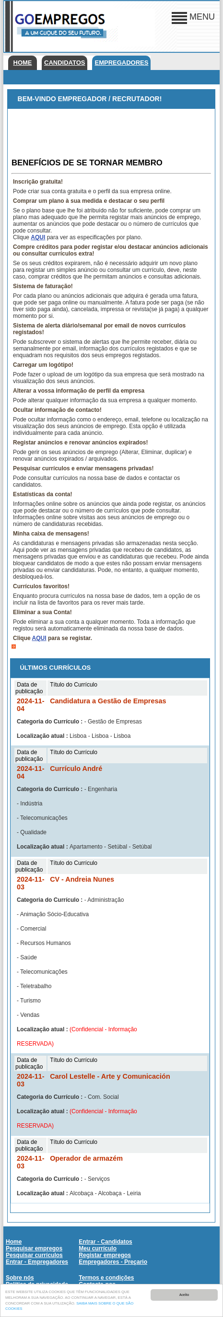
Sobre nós (20, 1277)
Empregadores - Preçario (113, 1262)
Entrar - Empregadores (37, 1262)
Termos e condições (106, 1277)
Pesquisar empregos (34, 1248)
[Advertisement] (111, 132)
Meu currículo (98, 1248)
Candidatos (64, 62)
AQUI (38, 237)
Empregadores (121, 62)
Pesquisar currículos (34, 1255)
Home (22, 62)
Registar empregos (105, 1255)
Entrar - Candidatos (105, 1241)
